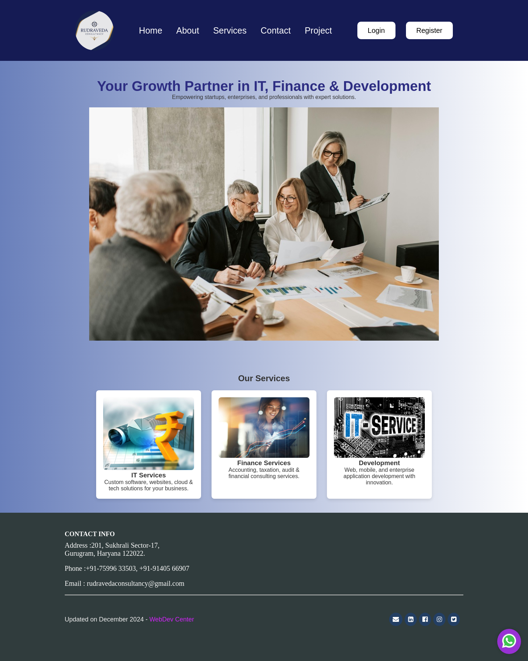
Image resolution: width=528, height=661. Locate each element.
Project (318, 30)
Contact (276, 30)
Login (376, 30)
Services (230, 30)
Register (429, 30)
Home (150, 30)
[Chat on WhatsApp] (509, 641)
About (187, 30)
